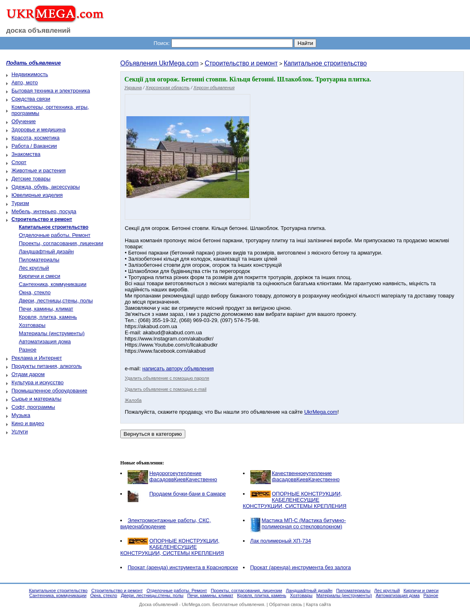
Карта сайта (318, 604)
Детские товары (30, 179)
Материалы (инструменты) (52, 333)
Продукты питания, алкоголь (46, 366)
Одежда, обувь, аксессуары (45, 187)
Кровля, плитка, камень (48, 317)
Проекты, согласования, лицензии (61, 243)
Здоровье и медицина (38, 129)
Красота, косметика (35, 138)
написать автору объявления (178, 368)
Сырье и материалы (36, 399)
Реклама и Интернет (36, 358)
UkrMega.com (320, 412)
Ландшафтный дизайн (46, 251)
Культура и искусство (37, 382)
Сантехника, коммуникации (52, 284)
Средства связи (30, 99)
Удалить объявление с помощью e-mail (166, 389)
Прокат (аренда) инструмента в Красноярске (183, 567)
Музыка (20, 415)
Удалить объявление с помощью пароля (167, 378)
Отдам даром (28, 374)
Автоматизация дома (45, 341)
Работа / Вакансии (34, 146)
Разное (27, 350)
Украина (133, 87)
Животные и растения (38, 170)
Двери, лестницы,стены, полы (56, 300)
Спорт (19, 162)
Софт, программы (33, 407)
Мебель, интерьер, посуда (43, 211)
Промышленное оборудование (49, 391)
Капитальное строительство (325, 63)
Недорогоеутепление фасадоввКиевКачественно (183, 476)
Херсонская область (168, 87)
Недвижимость (29, 74)
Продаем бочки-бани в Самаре (187, 494)
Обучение (23, 121)
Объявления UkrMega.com (159, 63)
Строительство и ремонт (241, 63)
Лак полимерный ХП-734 (280, 541)
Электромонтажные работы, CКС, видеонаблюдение (165, 523)
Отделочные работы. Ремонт (54, 235)
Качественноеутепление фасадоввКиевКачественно (306, 476)
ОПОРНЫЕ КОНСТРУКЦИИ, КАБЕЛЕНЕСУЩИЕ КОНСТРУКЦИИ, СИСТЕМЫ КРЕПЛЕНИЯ (294, 500)
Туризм (20, 203)
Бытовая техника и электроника (50, 91)
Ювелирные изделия (37, 195)
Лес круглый (34, 268)
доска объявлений (38, 30)
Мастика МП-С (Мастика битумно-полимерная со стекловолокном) (304, 523)
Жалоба (133, 400)
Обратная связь (285, 604)
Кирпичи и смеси (39, 276)
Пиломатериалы (39, 260)
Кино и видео (27, 423)
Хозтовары (32, 325)
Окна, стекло (35, 292)
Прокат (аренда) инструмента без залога (300, 567)
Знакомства (25, 154)
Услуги (19, 431)
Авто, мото (24, 82)
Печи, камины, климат (46, 309)
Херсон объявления (214, 87)
